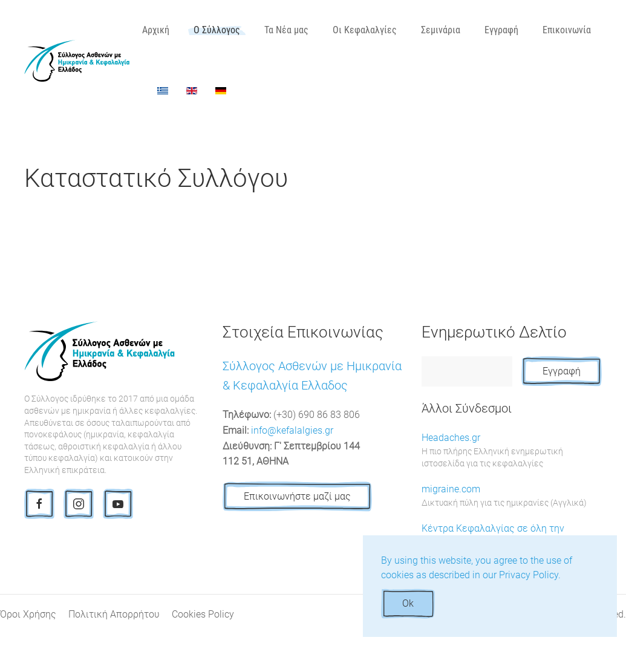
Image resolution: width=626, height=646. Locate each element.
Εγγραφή (501, 30)
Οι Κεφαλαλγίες (365, 30)
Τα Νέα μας (286, 30)
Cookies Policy (203, 614)
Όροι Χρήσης (28, 614)
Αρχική (155, 30)
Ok (408, 603)
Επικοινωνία (567, 30)
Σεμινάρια (440, 30)
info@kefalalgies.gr (292, 430)
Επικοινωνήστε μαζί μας (297, 496)
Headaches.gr (512, 450)
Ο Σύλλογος (217, 30)
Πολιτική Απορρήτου (114, 614)
